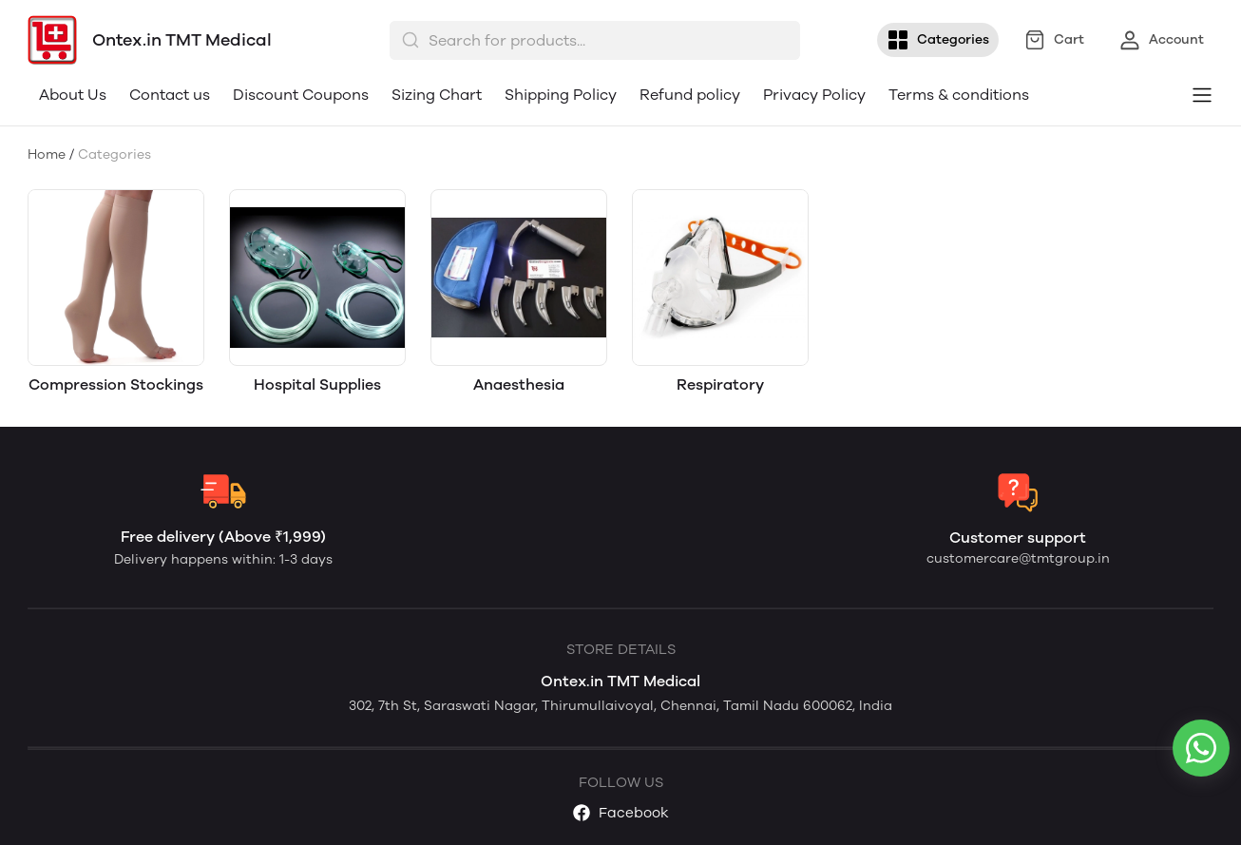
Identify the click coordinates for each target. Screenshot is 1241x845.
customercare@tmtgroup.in (1018, 558)
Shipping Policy (561, 95)
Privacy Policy (814, 95)
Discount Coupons (301, 95)
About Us (72, 95)
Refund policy (690, 95)
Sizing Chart (436, 95)
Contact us (169, 95)
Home (47, 154)
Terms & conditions (958, 95)
